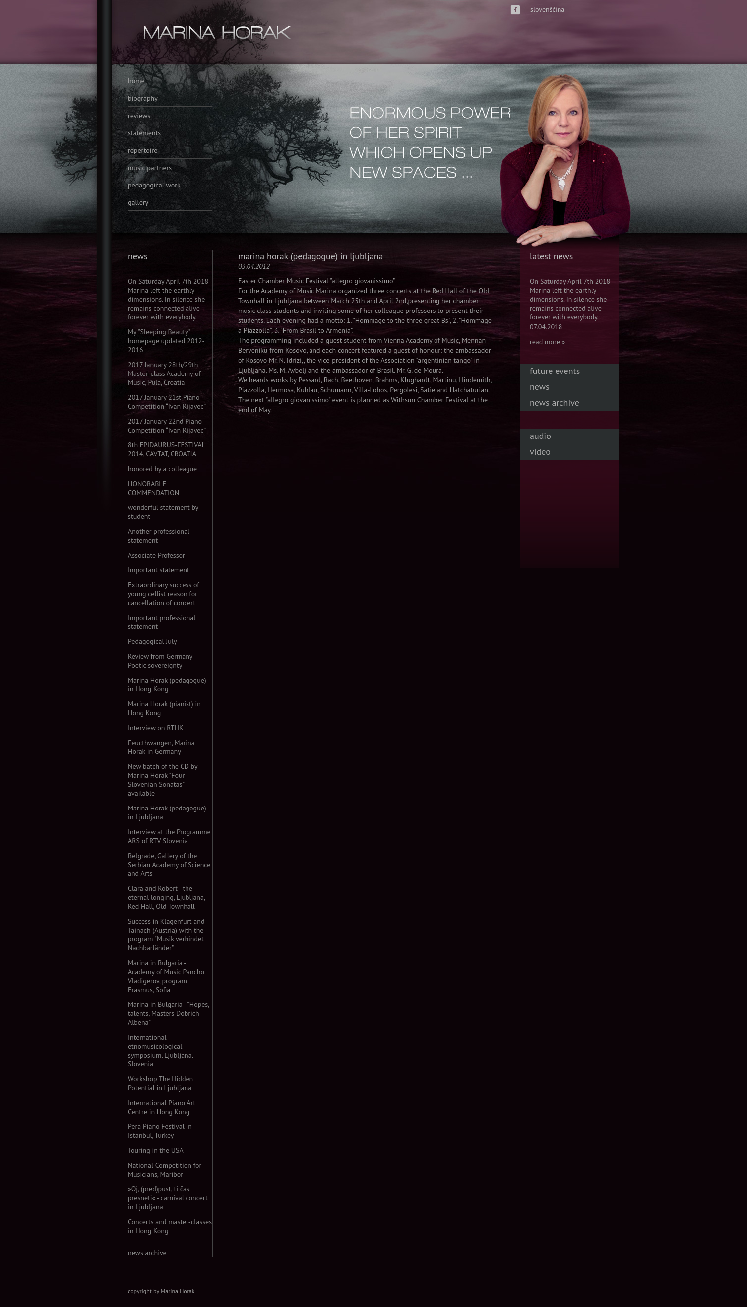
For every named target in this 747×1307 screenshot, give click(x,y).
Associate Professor (156, 555)
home (136, 80)
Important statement (158, 569)
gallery (138, 202)
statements (144, 132)
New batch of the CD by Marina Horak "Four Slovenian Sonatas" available (162, 780)
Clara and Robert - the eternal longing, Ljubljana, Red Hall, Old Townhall (166, 897)
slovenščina (547, 9)
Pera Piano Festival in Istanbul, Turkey (160, 1131)
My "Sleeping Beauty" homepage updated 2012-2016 (166, 340)
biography (143, 98)
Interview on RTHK (155, 727)
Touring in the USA (156, 1150)
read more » (547, 341)
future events (555, 370)
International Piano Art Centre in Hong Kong (161, 1107)
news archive (147, 1252)
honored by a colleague (162, 468)
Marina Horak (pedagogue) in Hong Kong (167, 684)
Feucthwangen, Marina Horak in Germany (161, 747)
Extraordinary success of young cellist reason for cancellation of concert (163, 593)
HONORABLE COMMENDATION (153, 488)
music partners (150, 167)
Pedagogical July (152, 641)
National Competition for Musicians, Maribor (164, 1170)
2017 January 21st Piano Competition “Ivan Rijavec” (167, 402)
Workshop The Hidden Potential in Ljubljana (160, 1083)
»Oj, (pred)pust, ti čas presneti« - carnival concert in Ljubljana (168, 1197)
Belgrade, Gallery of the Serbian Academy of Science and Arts (169, 864)
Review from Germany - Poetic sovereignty (161, 661)
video (540, 451)
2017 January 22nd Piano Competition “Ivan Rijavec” (167, 426)
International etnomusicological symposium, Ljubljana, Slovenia (160, 1050)
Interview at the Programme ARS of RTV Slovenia (169, 836)
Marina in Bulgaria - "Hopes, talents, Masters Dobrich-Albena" (168, 1013)
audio (540, 435)
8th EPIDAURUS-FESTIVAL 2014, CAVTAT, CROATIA (166, 449)
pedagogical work (154, 185)
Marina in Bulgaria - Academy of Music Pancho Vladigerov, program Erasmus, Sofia (166, 976)
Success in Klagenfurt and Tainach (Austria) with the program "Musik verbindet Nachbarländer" (166, 934)
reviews (139, 115)
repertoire (142, 150)
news (540, 386)
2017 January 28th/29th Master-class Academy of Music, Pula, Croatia (164, 373)
